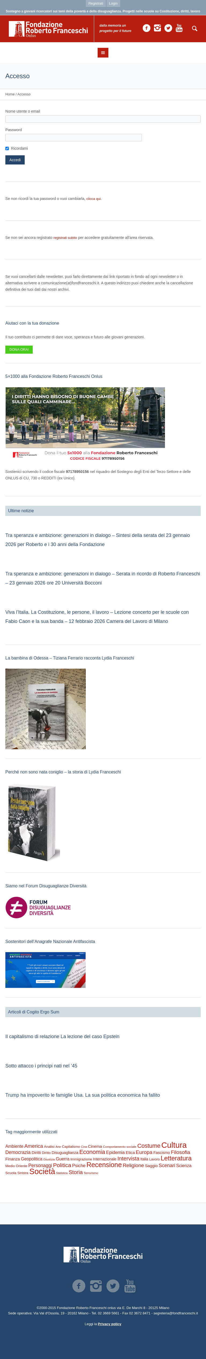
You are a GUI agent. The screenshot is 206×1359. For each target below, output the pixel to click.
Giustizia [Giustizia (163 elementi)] (49, 1159)
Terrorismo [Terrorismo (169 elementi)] (91, 1173)
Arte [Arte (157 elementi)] (58, 1146)
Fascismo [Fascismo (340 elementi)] (161, 1152)
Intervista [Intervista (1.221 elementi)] (128, 1158)
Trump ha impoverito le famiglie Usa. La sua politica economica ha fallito (82, 1095)
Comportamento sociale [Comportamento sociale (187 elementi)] (119, 1146)
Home (10, 94)
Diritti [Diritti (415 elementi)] (36, 1152)
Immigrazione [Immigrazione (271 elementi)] (81, 1159)
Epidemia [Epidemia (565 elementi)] (115, 1152)
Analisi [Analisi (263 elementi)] (49, 1147)
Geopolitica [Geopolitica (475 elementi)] (31, 1159)
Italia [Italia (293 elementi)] (144, 1159)
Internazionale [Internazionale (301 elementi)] (105, 1159)
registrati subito (65, 238)
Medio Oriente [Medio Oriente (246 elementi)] (16, 1166)
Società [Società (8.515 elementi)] (42, 1171)
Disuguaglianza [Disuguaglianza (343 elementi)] (65, 1152)
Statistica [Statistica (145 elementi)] (62, 1173)
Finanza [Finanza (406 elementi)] (12, 1159)
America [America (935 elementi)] (33, 1146)
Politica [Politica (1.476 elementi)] (62, 1165)
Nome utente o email (22, 111)
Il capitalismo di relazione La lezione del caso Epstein (62, 1036)
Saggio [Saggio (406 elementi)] (151, 1165)
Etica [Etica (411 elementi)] (130, 1152)
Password (13, 130)
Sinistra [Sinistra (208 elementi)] (22, 1173)
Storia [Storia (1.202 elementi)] (76, 1172)
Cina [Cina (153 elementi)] (84, 1146)
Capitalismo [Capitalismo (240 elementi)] (71, 1147)
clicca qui (93, 199)
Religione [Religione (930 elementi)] (133, 1165)
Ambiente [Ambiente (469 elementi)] (14, 1146)
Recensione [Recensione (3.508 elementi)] (104, 1164)
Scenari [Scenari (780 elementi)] (167, 1165)
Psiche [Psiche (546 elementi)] (79, 1165)
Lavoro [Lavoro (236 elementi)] (154, 1159)
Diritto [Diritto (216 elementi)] (46, 1153)
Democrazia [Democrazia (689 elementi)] (18, 1152)
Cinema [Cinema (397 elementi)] (95, 1146)
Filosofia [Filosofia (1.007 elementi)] (180, 1152)
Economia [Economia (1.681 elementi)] (92, 1152)
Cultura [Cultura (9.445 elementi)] (174, 1145)
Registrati (96, 3)
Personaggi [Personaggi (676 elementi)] (40, 1165)
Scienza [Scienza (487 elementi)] (184, 1165)
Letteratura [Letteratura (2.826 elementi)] (176, 1158)
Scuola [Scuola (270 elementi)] (10, 1173)
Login (113, 3)
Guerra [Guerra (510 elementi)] (62, 1158)
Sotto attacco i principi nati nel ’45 (41, 1065)
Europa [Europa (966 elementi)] (144, 1152)
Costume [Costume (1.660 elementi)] (148, 1146)
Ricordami (19, 148)
